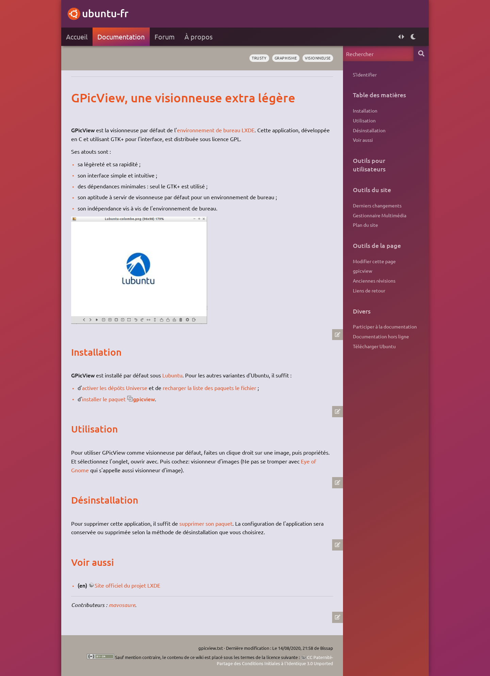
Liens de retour (369, 290)
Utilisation (364, 120)
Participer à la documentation (385, 326)
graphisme (286, 58)
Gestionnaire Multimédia (379, 215)
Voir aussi (363, 140)
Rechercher (421, 53)
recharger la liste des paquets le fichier (209, 387)
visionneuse (318, 58)
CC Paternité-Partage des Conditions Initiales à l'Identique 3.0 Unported (275, 660)
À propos (198, 36)
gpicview (144, 399)
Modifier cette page (374, 261)
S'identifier (365, 74)
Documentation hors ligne (381, 336)
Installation (365, 110)
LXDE (248, 129)
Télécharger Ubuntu (374, 346)
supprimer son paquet (205, 523)
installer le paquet (104, 398)
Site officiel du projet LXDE (127, 585)
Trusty (259, 58)
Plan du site (365, 225)
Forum (164, 36)
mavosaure (122, 604)
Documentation (121, 36)
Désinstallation (369, 130)
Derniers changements (377, 205)
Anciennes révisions (374, 280)
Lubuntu (172, 375)
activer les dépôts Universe (114, 387)
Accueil (76, 36)
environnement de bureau (208, 129)
